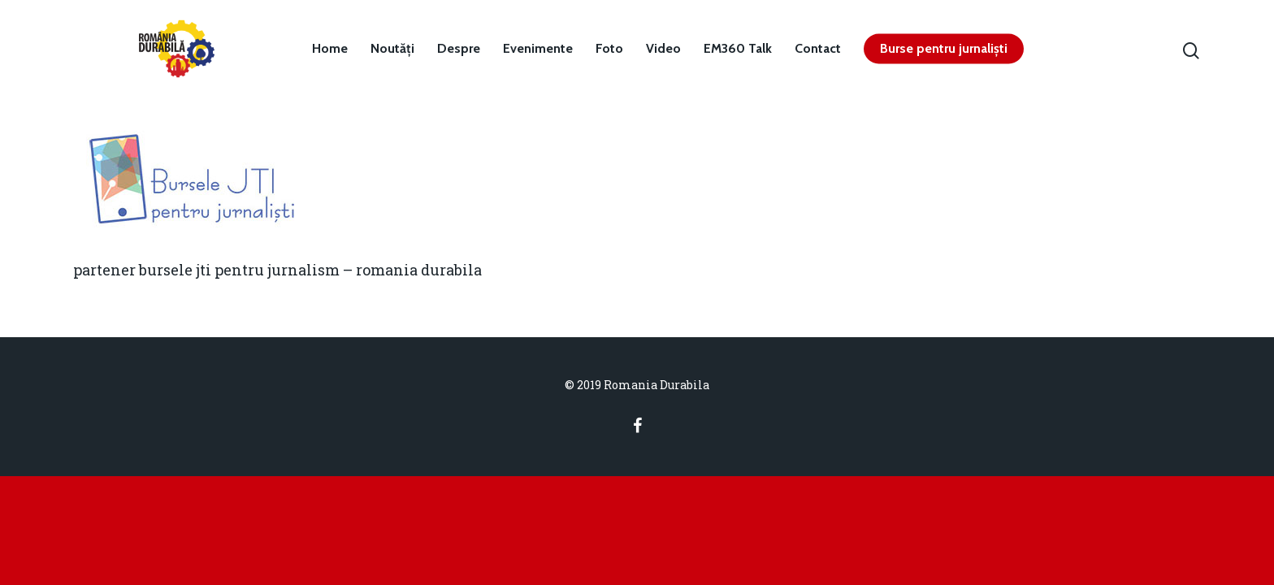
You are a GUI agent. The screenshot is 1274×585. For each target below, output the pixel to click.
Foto (609, 48)
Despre (458, 48)
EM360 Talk (738, 48)
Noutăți (392, 48)
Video (663, 48)
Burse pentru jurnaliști (944, 48)
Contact (818, 48)
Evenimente (538, 48)
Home (330, 48)
